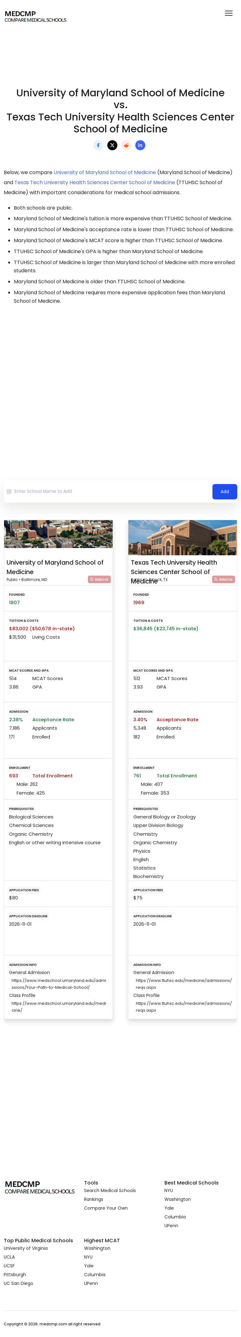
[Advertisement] (120, 366)
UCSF (9, 1266)
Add (225, 491)
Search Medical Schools (110, 1190)
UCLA (9, 1257)
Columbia (175, 1217)
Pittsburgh (15, 1274)
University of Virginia (26, 1248)
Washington (177, 1199)
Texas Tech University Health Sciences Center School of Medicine (94, 182)
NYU (168, 1190)
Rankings (93, 1199)
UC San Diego (18, 1283)
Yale (169, 1208)
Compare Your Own (106, 1208)
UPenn (171, 1225)
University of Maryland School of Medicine (105, 172)
